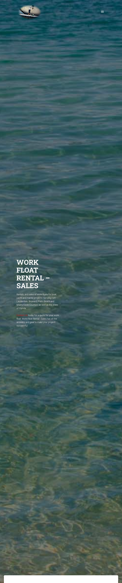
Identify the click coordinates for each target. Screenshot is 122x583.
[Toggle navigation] (102, 11)
